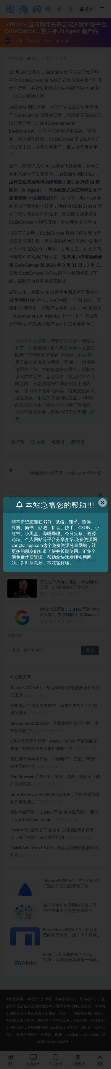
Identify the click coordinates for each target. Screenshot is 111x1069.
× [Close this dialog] (102, 502)
